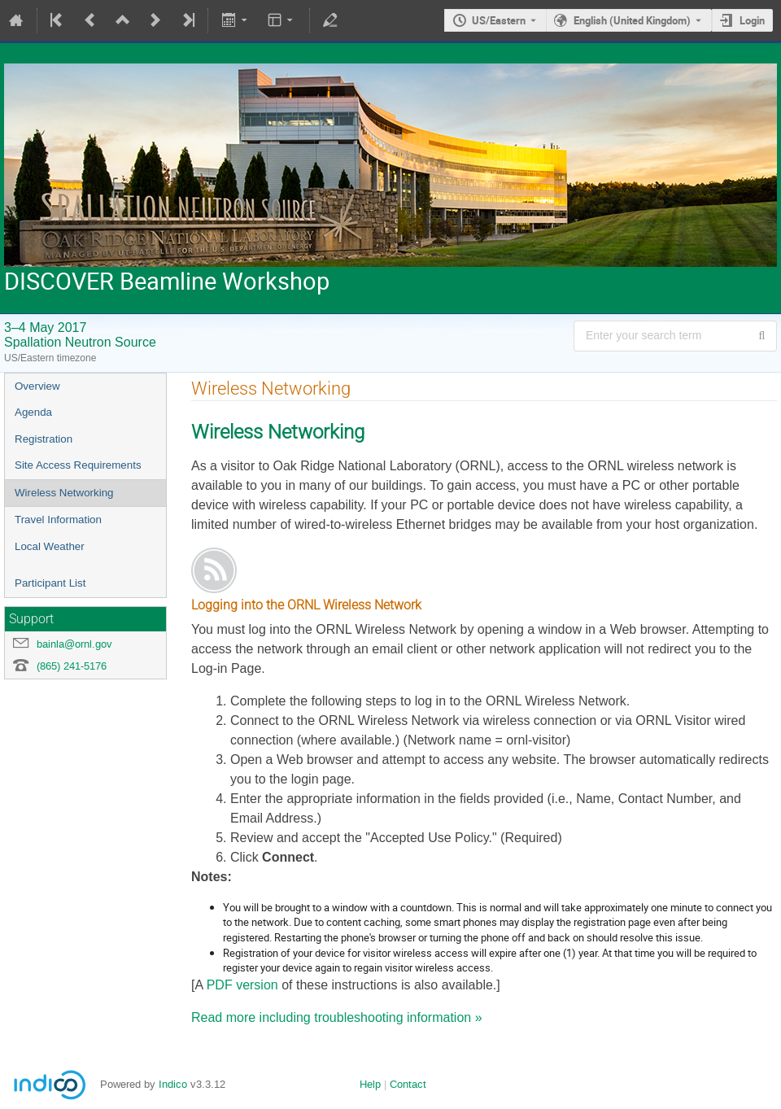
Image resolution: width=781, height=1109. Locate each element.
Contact (408, 1084)
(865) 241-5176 (72, 666)
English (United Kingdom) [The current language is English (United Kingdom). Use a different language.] (632, 20)
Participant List (50, 583)
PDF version (242, 985)
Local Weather (50, 546)
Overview (37, 386)
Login (752, 20)
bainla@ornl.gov (74, 644)
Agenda (33, 412)
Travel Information (58, 519)
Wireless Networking (64, 493)
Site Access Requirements (78, 465)
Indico (173, 1084)
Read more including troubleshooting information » (336, 1017)
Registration (43, 439)
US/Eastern (499, 20)
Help (370, 1084)
